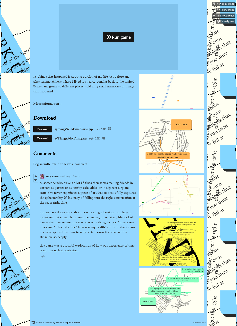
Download (42, 129)
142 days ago (65, 176)
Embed (77, 322)
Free (203, 322)
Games (196, 322)
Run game (118, 37)
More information (47, 103)
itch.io (39, 322)
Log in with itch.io (46, 164)
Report (68, 322)
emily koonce (52, 176)
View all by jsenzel (53, 322)
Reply (42, 256)
